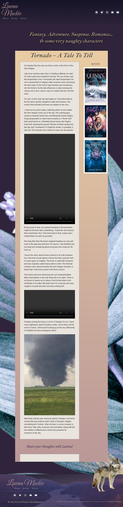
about (23, 18)
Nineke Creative (115, 501)
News (6, 18)
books (14, 18)
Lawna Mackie (11, 10)
